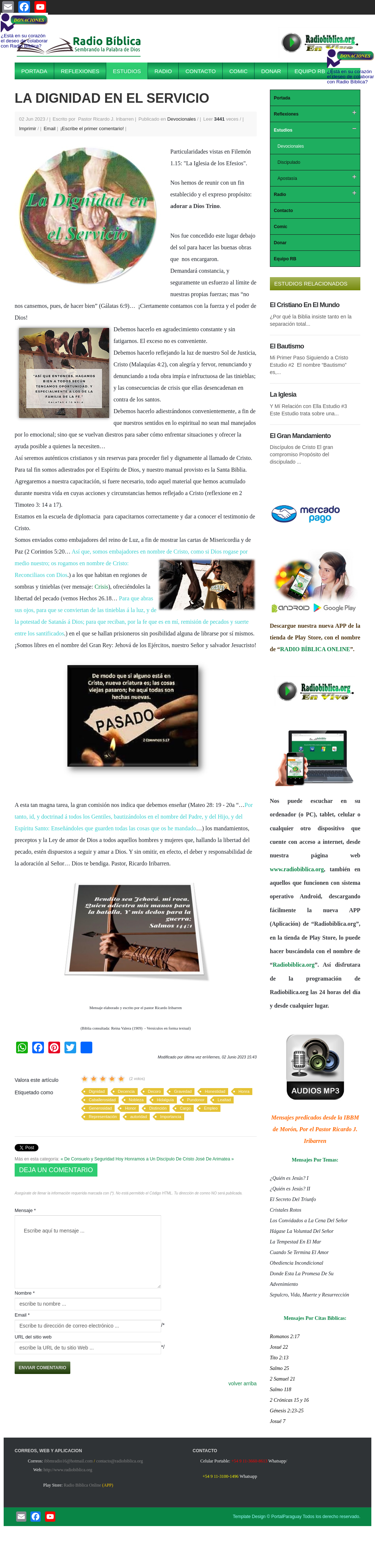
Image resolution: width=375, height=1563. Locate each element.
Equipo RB (309, 71)
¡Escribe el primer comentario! (92, 128)
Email (50, 128)
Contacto (200, 71)
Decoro (154, 1091)
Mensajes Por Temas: (315, 1160)
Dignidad (96, 1091)
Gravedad (183, 1091)
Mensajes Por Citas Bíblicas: (315, 1318)
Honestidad (215, 1091)
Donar (271, 71)
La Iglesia (283, 394)
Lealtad (224, 1100)
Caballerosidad (102, 1100)
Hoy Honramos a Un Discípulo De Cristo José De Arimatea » (175, 1159)
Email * (22, 1315)
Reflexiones (80, 71)
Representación (103, 1116)
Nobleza (136, 1100)
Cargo (185, 1108)
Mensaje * (25, 1210)
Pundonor (196, 1100)
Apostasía (287, 178)
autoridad (138, 1116)
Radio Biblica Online (82, 1485)
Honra (243, 1091)
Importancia (170, 1116)
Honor (130, 1108)
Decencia (126, 1091)
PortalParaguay (286, 1516)
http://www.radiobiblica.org (68, 1469)
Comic (238, 71)
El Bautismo (287, 346)
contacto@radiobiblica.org (119, 1461)
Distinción (158, 1108)
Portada (34, 71)
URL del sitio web (33, 1337)
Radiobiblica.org (294, 965)
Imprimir (28, 128)
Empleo (211, 1108)
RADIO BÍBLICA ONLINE (315, 649)
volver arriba (243, 1383)
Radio (163, 71)
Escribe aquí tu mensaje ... (88, 1251)
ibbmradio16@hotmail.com (68, 1461)
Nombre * (25, 1293)
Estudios (127, 71)
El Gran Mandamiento (300, 435)
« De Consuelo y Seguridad (87, 1159)
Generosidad (100, 1108)
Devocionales (181, 119)
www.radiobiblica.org (297, 869)
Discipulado (289, 162)
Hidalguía (165, 1100)
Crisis (101, 587)
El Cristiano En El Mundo (304, 305)
